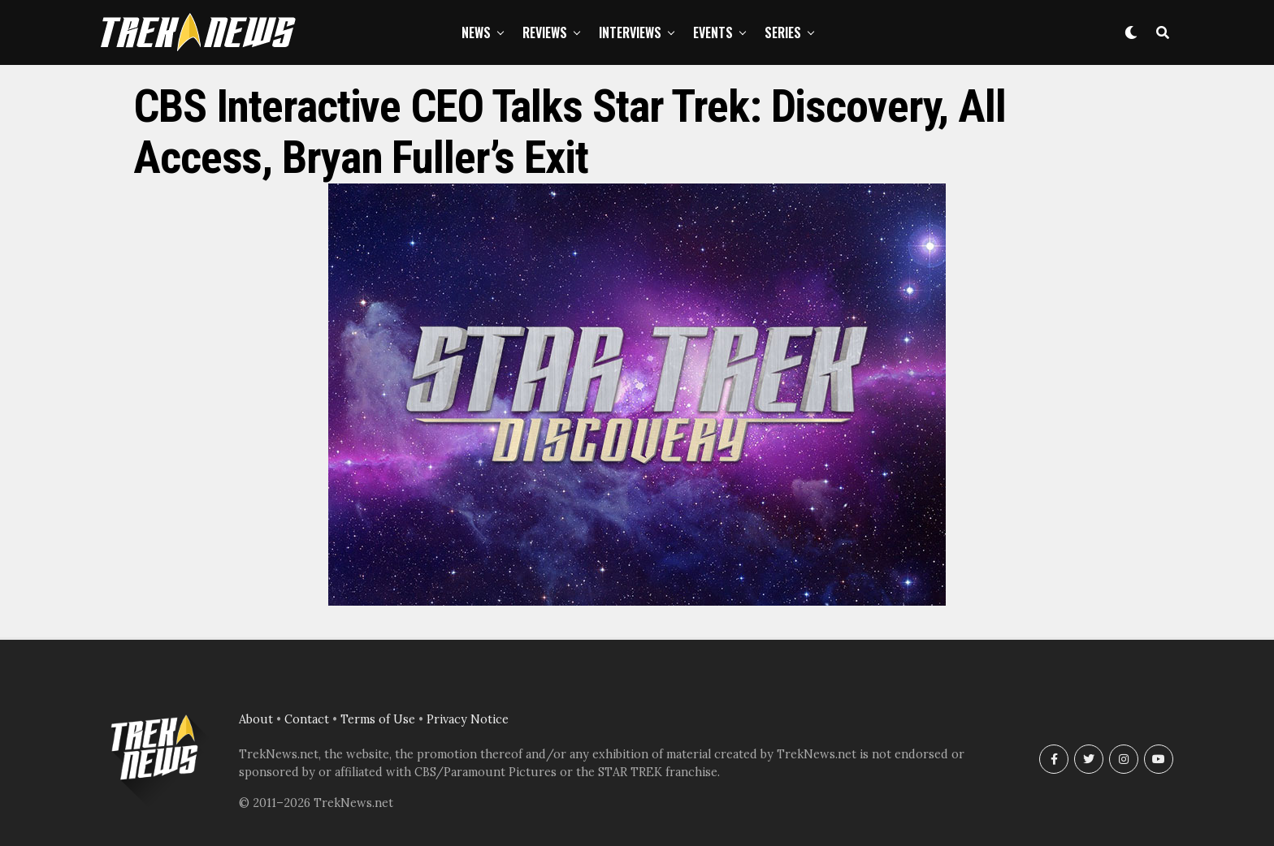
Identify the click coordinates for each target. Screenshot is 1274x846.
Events (713, 32)
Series (783, 32)
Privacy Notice (468, 719)
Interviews (630, 32)
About (256, 719)
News (476, 32)
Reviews (544, 32)
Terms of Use (377, 719)
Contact (306, 719)
